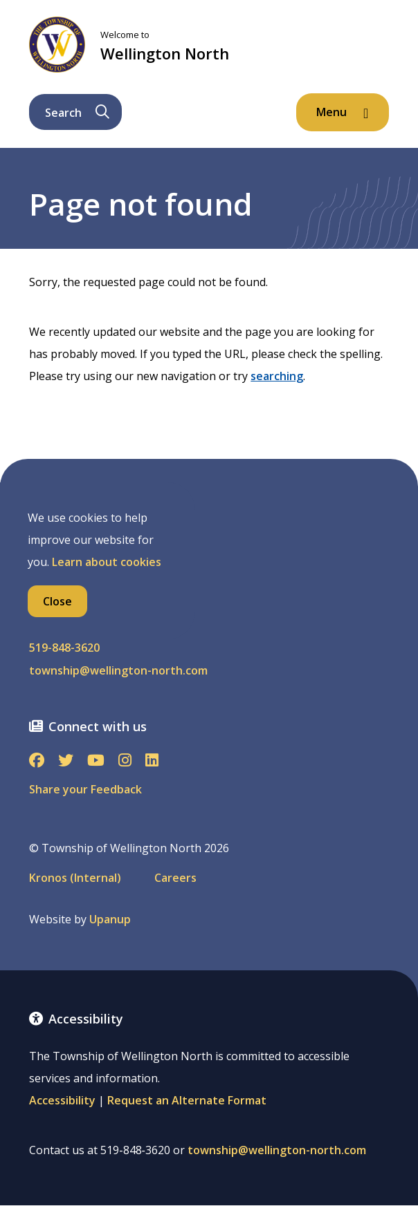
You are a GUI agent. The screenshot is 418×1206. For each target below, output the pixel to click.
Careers (175, 878)
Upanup (110, 919)
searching (277, 376)
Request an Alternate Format (186, 1100)
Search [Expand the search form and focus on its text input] (77, 112)
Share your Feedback (85, 789)
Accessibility (62, 1100)
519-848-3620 (64, 647)
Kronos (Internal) (75, 878)
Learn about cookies (106, 561)
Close (57, 601)
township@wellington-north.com (118, 670)
